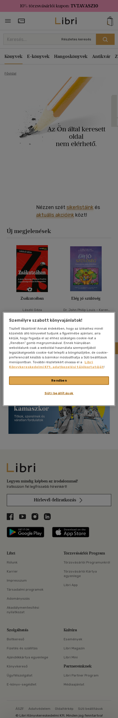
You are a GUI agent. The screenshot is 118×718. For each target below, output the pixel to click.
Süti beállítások (59, 393)
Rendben (59, 380)
